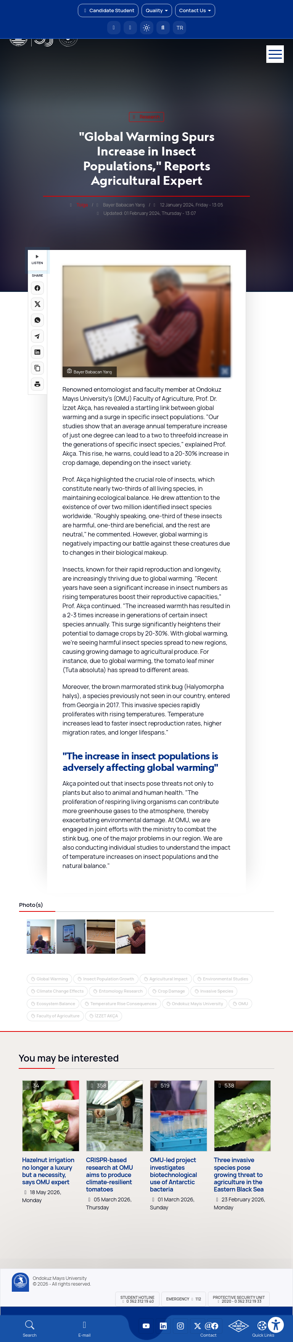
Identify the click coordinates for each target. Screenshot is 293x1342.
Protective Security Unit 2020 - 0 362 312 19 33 (239, 1299)
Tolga (82, 205)
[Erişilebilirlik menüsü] (275, 1324)
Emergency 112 (183, 1299)
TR (179, 27)
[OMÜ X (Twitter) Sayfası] (197, 1326)
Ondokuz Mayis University (197, 1003)
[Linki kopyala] (37, 368)
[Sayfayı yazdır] (37, 384)
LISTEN (37, 260)
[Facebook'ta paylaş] (37, 288)
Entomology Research (121, 991)
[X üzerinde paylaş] (37, 304)
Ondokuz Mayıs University (60, 1278)
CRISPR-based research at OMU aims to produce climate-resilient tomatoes (109, 1174)
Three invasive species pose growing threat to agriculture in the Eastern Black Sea (239, 1174)
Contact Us (195, 10)
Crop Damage (171, 991)
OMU (243, 1003)
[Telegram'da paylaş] (37, 336)
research (146, 117)
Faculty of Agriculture (58, 1016)
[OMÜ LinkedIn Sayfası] (163, 1326)
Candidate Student (108, 10)
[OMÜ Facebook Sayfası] (214, 1326)
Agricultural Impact (169, 979)
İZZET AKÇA (106, 1016)
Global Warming (52, 979)
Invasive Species (216, 991)
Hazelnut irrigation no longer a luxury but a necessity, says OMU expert (48, 1171)
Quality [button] (156, 10)
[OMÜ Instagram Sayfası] (180, 1326)
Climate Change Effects (60, 991)
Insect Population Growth (108, 979)
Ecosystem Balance (56, 1003)
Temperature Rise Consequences (123, 1003)
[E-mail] (84, 1328)
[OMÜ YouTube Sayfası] (146, 1326)
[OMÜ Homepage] (114, 27)
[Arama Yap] (163, 27)
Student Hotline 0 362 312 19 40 (137, 1299)
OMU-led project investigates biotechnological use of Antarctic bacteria (173, 1174)
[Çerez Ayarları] (262, 1325)
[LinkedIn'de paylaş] (37, 352)
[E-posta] (130, 27)
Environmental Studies (225, 979)
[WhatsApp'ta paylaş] (37, 320)
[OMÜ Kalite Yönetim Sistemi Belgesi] (238, 1326)
